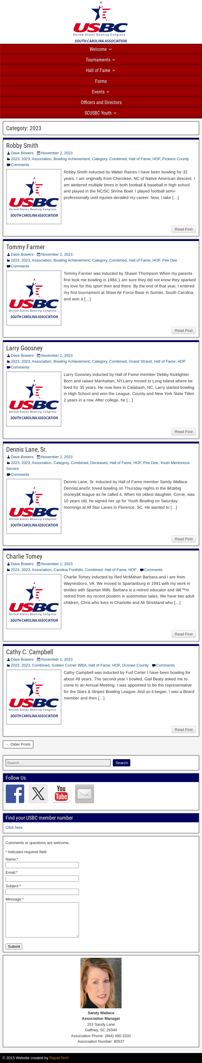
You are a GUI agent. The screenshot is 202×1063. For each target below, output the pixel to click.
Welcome (98, 49)
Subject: (13, 886)
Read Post (184, 229)
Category (99, 159)
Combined (118, 159)
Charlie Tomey (24, 556)
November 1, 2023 (57, 564)
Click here (14, 827)
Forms (101, 81)
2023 (15, 159)
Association (41, 159)
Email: (12, 872)
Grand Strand (140, 361)
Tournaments (98, 60)
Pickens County (175, 159)
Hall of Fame (98, 70)
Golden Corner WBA (69, 665)
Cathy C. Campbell (29, 652)
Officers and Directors (101, 102)
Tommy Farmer (25, 247)
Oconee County (135, 665)
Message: (14, 899)
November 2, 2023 (57, 153)
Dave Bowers (22, 153)
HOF (156, 159)
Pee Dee (169, 260)
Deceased (99, 463)
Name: (12, 859)
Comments (20, 165)
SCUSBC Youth (98, 113)
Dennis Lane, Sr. (26, 449)
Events (98, 92)
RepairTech (59, 1058)
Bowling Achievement (71, 159)
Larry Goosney (24, 348)
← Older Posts (18, 744)
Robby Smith (22, 145)
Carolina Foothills (68, 570)
